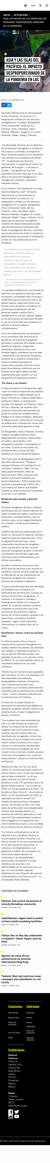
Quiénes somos (13, 1017)
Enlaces (29, 1022)
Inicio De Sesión (14, 1032)
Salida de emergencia (30, 1031)
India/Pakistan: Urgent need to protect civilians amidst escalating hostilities (22, 920)
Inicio (6, 15)
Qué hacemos (13, 1012)
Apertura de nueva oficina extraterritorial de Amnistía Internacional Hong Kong (16, 958)
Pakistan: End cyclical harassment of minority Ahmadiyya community (21, 902)
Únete (33, 5)
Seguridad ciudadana (30, 1038)
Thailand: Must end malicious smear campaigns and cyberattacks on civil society (21, 979)
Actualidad (21, 15)
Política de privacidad (12, 1023)
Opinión (29, 1017)
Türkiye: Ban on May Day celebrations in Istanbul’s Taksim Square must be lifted (21, 938)
